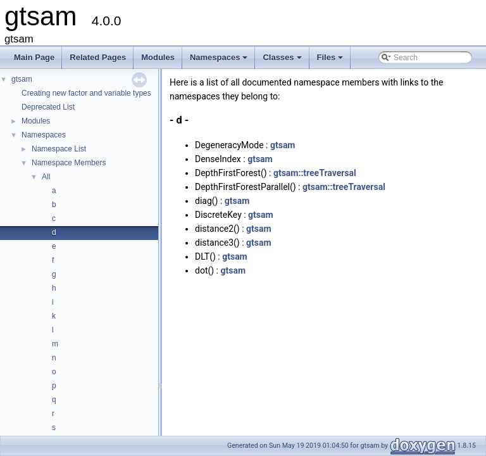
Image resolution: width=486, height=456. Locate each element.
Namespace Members (69, 162)
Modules (158, 57)
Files (331, 61)
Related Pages (98, 57)
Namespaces (220, 61)
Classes (283, 61)
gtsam (21, 79)
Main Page (34, 57)
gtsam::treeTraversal (314, 173)
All (46, 176)
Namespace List (59, 148)
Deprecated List (48, 107)
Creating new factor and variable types (86, 93)
